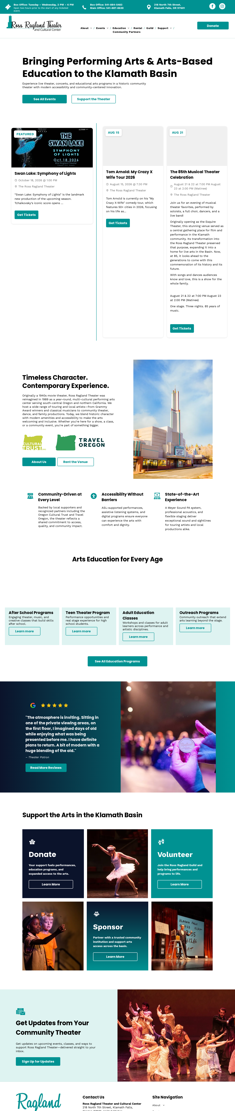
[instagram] (222, 6)
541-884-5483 (113, 4)
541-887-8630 (115, 7)
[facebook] (212, 6)
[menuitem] (87, 28)
